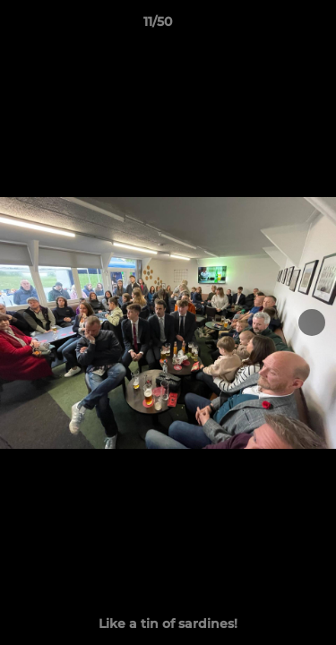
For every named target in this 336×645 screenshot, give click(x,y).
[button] (271, 26)
